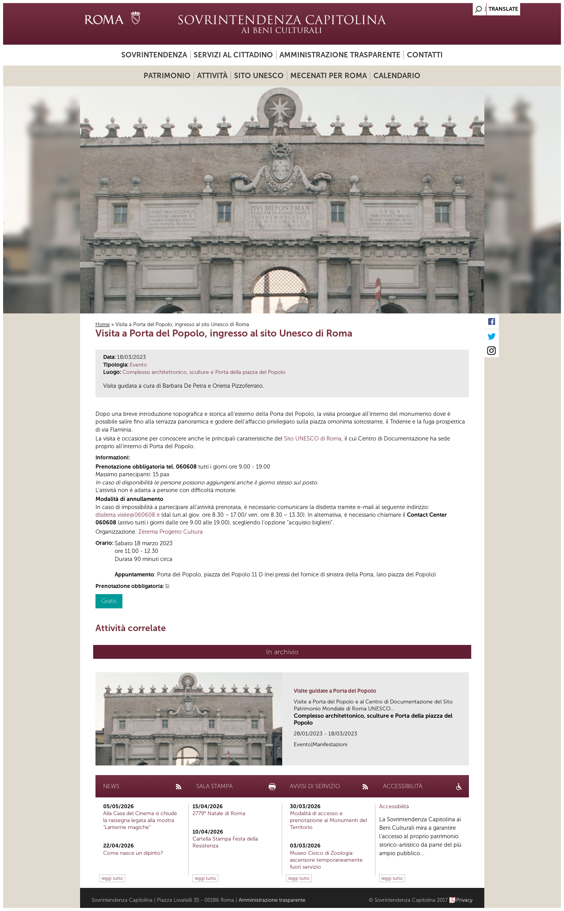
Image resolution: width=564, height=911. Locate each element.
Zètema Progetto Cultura (170, 531)
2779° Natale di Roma (218, 813)
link (466, 757)
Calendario (396, 75)
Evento (138, 365)
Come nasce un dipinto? (133, 853)
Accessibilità (394, 806)
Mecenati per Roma (328, 75)
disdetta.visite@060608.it (127, 514)
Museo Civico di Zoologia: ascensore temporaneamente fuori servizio (326, 860)
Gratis (109, 601)
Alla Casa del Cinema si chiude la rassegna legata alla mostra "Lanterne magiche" (140, 820)
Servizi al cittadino (233, 54)
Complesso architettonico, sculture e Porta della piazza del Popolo (204, 372)
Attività (212, 75)
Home (102, 324)
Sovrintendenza (154, 54)
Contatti (425, 54)
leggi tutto (112, 878)
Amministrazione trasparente (339, 54)
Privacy (464, 900)
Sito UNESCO (259, 75)
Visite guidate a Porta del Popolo (335, 691)
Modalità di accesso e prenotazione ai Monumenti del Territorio (328, 820)
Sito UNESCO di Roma (312, 438)
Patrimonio (167, 75)
